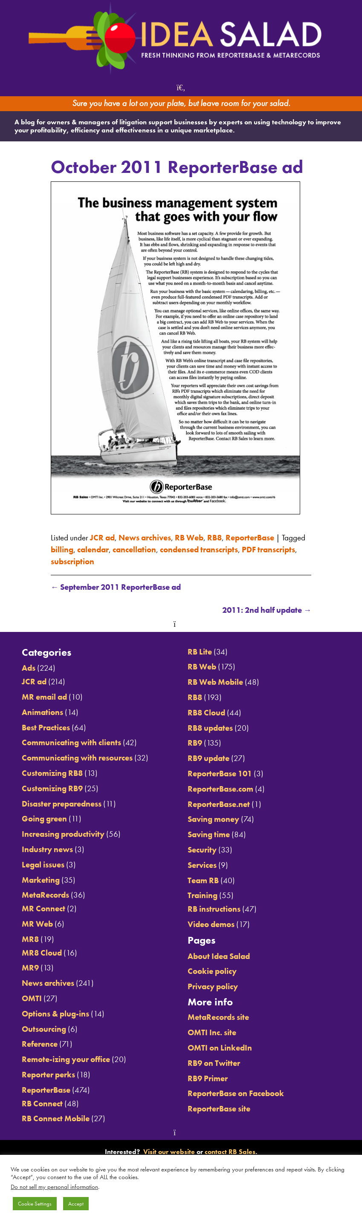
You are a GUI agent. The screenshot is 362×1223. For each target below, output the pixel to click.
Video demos (211, 924)
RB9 (195, 743)
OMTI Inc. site (212, 1033)
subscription (72, 562)
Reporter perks (48, 1075)
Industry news (47, 849)
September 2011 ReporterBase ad (116, 587)
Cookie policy (212, 971)
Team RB (203, 881)
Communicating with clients (71, 743)
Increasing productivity (63, 834)
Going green (44, 819)
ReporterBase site (219, 1109)
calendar (93, 550)
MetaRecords (45, 895)
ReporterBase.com (220, 789)
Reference (40, 1044)
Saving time (209, 835)
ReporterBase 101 (220, 774)
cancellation (134, 550)
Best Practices (46, 728)
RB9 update (208, 758)
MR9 (30, 968)
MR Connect (43, 909)
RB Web (189, 538)
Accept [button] (76, 1203)
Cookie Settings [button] (35, 1203)
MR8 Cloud (42, 953)
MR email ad (44, 697)
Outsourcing (44, 1029)
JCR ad (102, 538)
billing (62, 550)
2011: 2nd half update (267, 610)
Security (202, 850)
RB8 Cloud (206, 713)
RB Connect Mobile (56, 1119)
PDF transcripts (268, 550)
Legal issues (43, 865)
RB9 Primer (208, 1079)
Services (202, 865)
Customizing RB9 (52, 789)
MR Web (37, 924)
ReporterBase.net (219, 804)
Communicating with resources (77, 758)
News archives (145, 538)
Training (202, 895)
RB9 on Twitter (214, 1063)
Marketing (41, 880)
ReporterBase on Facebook (236, 1093)
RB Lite (200, 652)
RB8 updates (210, 728)
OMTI (32, 998)
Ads (28, 668)
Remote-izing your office (66, 1059)
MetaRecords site (218, 1017)
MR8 (30, 939)
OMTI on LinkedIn (220, 1048)
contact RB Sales (230, 1152)
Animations (42, 712)
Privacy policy (213, 987)
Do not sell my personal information (54, 1187)
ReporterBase (250, 538)
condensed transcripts (199, 550)
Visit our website (169, 1152)
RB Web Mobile (215, 682)
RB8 (214, 538)
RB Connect (42, 1104)
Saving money (213, 819)
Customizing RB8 (52, 773)
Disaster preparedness (61, 804)
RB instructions (214, 909)
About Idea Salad (219, 956)
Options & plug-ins (55, 1014)
